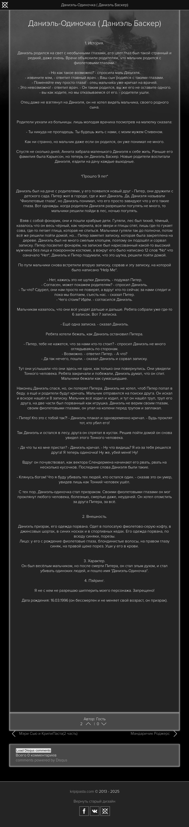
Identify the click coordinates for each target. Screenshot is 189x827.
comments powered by (41, 760)
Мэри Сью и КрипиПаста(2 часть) (48, 733)
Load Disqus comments (33, 750)
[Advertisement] (94, 671)
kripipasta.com (82, 791)
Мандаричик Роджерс (150, 733)
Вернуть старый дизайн (94, 801)
